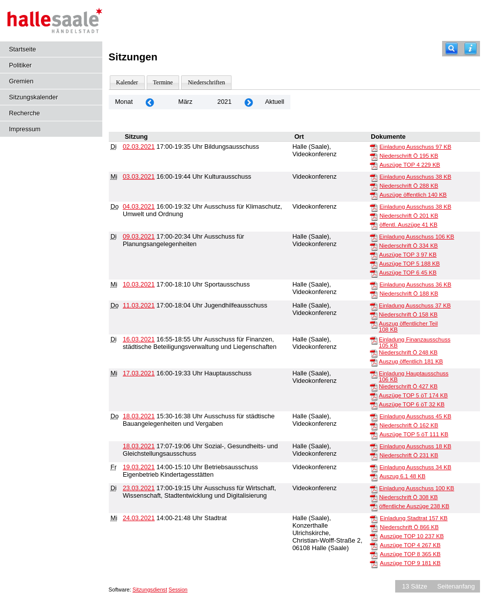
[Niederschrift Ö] (374, 156)
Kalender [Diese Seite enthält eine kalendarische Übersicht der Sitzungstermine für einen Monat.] (127, 82)
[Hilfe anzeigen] (470, 48)
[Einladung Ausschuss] (374, 147)
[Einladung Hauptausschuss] (374, 374)
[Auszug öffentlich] (374, 362)
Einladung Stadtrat (414, 518)
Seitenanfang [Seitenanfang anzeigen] (456, 586)
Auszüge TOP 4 (409, 165)
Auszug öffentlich (411, 361)
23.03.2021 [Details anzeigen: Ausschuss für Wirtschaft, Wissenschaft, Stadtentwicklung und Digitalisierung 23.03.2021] (139, 488)
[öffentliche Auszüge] (374, 507)
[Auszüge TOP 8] (374, 555)
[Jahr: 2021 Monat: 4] (248, 102)
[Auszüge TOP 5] (374, 264)
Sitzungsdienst (150, 590)
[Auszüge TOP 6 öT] (374, 405)
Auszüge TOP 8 (410, 554)
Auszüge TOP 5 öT (413, 395)
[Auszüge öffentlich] (374, 195)
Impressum (24, 129)
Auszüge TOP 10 (412, 536)
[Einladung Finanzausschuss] (374, 340)
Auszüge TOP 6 (408, 273)
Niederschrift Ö (408, 156)
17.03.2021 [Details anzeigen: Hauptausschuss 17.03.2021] (139, 373)
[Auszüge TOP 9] (374, 564)
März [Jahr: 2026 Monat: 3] (185, 101)
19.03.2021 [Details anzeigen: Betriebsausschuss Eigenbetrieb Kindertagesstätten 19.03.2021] (139, 467)
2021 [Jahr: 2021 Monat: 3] (225, 101)
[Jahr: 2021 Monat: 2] (149, 102)
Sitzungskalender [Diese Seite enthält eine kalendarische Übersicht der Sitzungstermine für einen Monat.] (33, 97)
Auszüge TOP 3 (408, 255)
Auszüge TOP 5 (409, 264)
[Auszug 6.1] (374, 477)
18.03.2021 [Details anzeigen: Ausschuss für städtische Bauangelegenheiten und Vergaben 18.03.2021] (139, 416)
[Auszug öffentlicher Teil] (374, 324)
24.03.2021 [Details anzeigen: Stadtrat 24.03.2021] (139, 518)
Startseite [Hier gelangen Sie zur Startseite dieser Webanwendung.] (22, 49)
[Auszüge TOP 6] (374, 273)
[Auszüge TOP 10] (374, 537)
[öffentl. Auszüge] (374, 225)
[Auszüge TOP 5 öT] (374, 396)
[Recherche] (451, 48)
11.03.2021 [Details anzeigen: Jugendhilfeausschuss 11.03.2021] (139, 305)
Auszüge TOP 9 (410, 563)
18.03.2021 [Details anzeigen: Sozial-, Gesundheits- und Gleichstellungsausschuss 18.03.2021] (139, 446)
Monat (124, 101)
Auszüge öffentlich (413, 195)
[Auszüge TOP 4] (374, 165)
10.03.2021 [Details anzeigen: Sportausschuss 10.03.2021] (139, 284)
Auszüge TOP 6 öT (412, 404)
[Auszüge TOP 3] (374, 255)
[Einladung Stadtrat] (374, 519)
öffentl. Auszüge (408, 225)
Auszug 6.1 (402, 476)
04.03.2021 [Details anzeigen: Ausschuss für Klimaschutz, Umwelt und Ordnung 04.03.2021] (139, 206)
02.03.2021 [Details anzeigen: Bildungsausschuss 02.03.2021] (139, 146)
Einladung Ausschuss (415, 147)
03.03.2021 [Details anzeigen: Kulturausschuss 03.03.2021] (139, 176)
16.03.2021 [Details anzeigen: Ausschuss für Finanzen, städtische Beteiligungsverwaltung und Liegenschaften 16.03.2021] (139, 339)
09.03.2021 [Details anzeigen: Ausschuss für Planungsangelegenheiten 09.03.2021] (139, 236)
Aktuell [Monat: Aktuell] (274, 101)
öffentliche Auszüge (414, 506)
